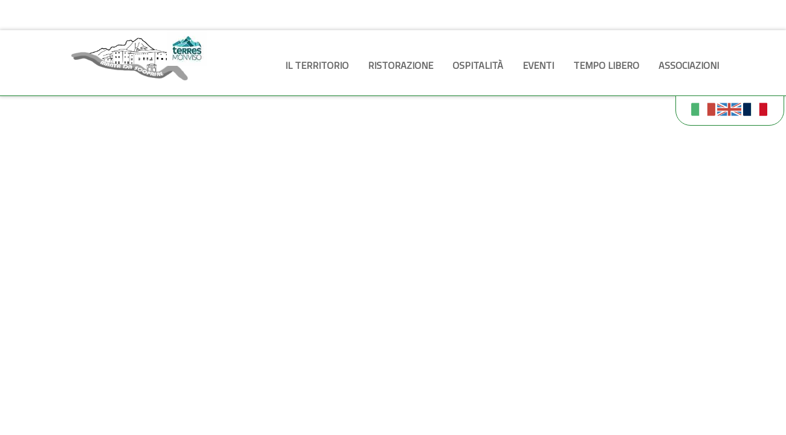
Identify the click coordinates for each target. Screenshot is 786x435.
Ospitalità (478, 65)
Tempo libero (606, 65)
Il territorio (317, 65)
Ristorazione (400, 65)
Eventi (538, 65)
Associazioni (689, 65)
